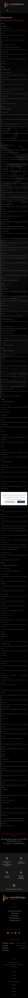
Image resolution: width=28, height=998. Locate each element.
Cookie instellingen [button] (9, 501)
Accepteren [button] (21, 501)
